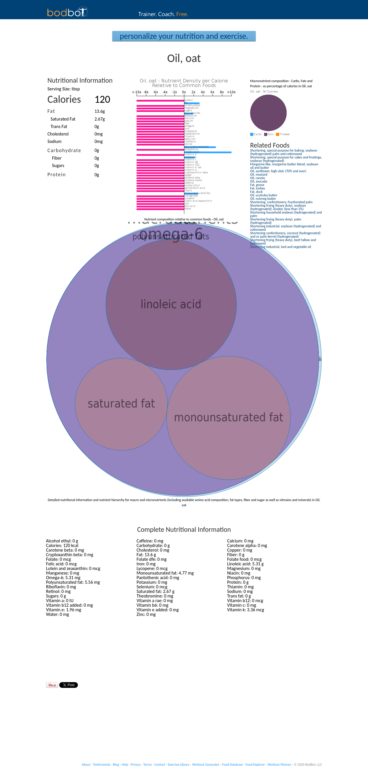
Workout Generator (205, 764)
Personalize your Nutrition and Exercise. (184, 36)
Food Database (232, 764)
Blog (116, 764)
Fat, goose (257, 185)
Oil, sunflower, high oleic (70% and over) (278, 171)
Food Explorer (255, 764)
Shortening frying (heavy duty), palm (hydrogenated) (275, 221)
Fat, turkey (257, 188)
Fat (51, 111)
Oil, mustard (258, 174)
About (86, 764)
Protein (56, 174)
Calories (64, 99)
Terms (147, 764)
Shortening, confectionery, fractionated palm (281, 202)
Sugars (58, 165)
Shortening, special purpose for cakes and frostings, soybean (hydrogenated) (286, 159)
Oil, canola (257, 178)
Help (125, 764)
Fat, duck (256, 192)
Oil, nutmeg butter (263, 199)
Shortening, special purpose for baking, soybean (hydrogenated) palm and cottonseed (283, 152)
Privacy (136, 764)
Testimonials (101, 764)
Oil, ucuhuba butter (263, 195)
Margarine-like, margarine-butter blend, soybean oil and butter (284, 166)
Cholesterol (58, 134)
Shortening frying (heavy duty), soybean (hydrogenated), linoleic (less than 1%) (278, 207)
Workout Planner (279, 764)
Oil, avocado (258, 181)
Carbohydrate (64, 150)
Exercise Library (178, 764)
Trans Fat (59, 126)
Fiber (57, 158)
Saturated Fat (63, 119)
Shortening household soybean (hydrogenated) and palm (286, 214)
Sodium (54, 141)
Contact (159, 764)
